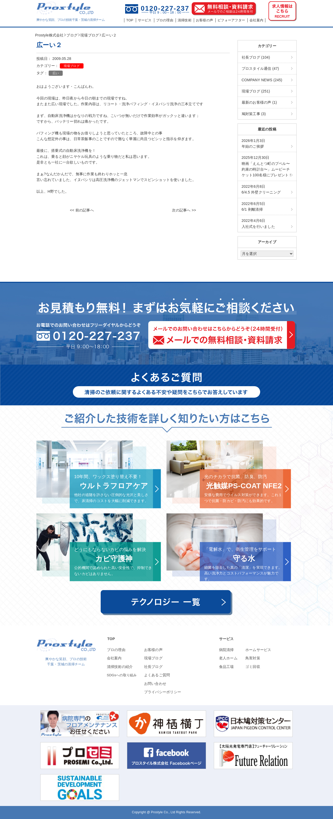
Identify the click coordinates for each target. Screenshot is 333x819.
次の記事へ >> (184, 210)
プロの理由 (116, 650)
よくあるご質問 (157, 675)
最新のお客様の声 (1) (259, 102)
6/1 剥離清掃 (253, 206)
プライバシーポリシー (162, 692)
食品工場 (226, 667)
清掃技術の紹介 (120, 667)
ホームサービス (258, 650)
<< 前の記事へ (82, 210)
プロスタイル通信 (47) (260, 68)
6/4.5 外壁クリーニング (261, 189)
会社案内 (114, 658)
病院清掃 (226, 650)
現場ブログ (72, 66)
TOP (111, 639)
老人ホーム (228, 658)
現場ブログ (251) (256, 91)
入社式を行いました (258, 223)
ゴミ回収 (252, 667)
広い (56, 73)
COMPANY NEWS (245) (262, 80)
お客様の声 (153, 650)
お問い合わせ (155, 684)
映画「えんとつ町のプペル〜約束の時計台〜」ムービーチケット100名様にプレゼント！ (267, 166)
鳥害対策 (252, 658)
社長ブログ (153, 667)
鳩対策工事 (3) (254, 114)
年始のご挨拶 (253, 143)
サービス (226, 639)
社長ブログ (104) (256, 57)
